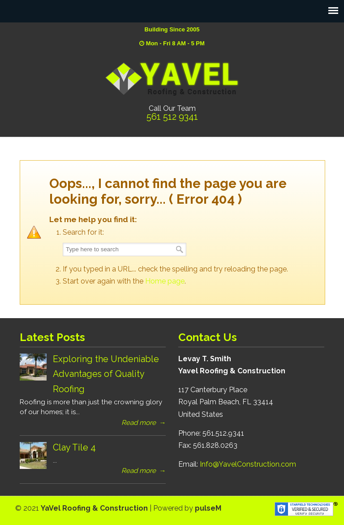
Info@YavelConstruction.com (248, 464)
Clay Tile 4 (74, 447)
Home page (165, 281)
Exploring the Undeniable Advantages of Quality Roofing (106, 374)
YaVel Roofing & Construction (172, 78)
